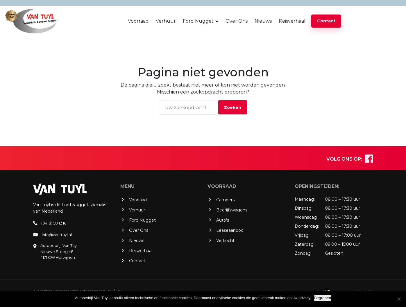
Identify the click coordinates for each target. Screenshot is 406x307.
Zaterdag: (304, 244)
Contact (326, 21)
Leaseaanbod (230, 230)
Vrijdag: (302, 235)
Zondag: (303, 253)
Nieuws (263, 21)
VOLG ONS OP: (344, 159)
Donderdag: (307, 226)
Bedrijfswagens (231, 210)
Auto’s (222, 220)
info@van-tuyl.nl (57, 234)
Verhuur (166, 21)
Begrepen (322, 298)
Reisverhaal (292, 21)
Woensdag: (306, 217)
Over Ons (237, 21)
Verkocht (225, 240)
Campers (225, 199)
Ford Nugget (198, 21)
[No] (399, 299)
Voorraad (138, 21)
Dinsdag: (303, 208)
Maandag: (305, 199)
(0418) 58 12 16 (53, 223)
